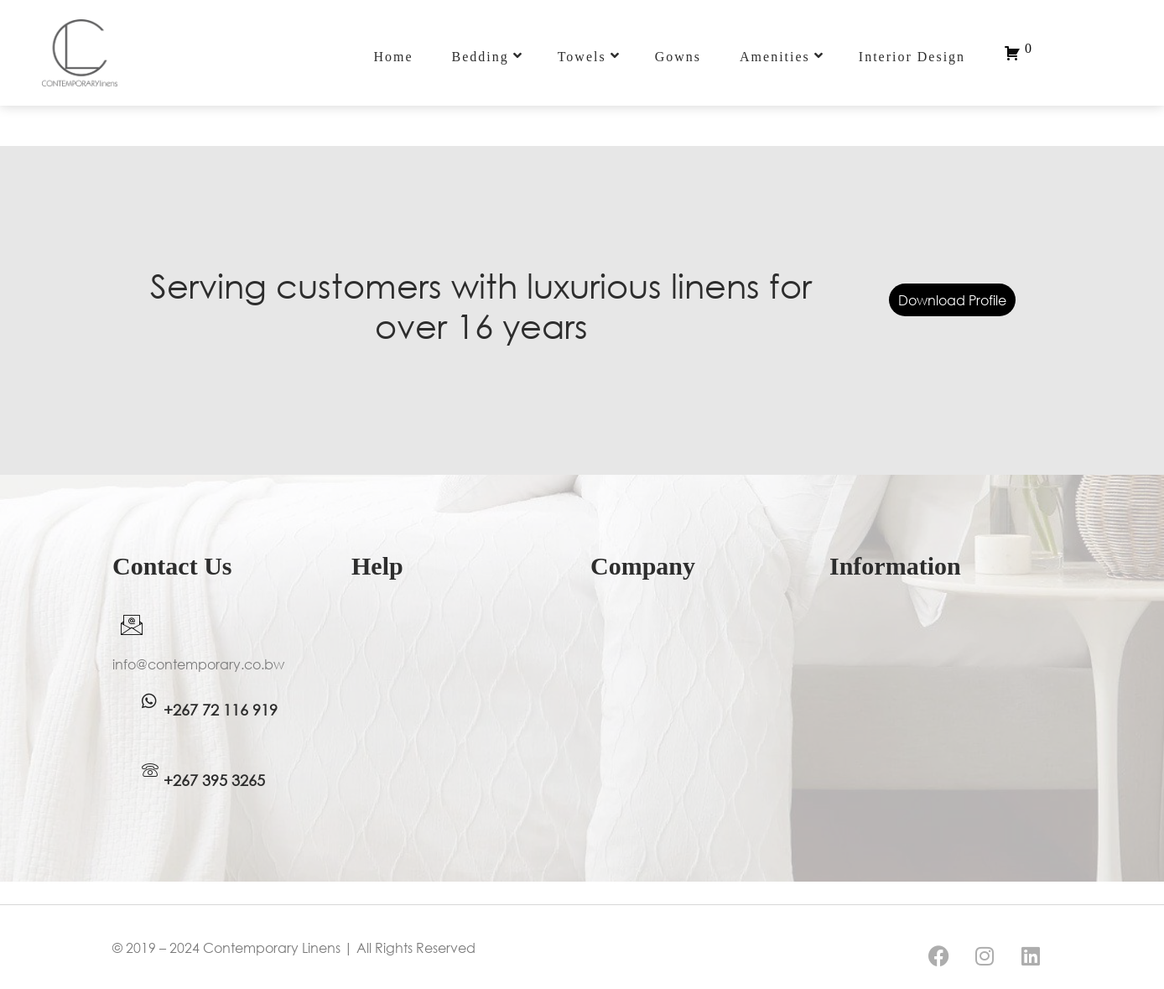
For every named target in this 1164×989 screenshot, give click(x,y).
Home (393, 56)
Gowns (678, 56)
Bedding (486, 56)
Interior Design (912, 56)
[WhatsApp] (149, 702)
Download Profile (952, 300)
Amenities (782, 56)
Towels (589, 56)
